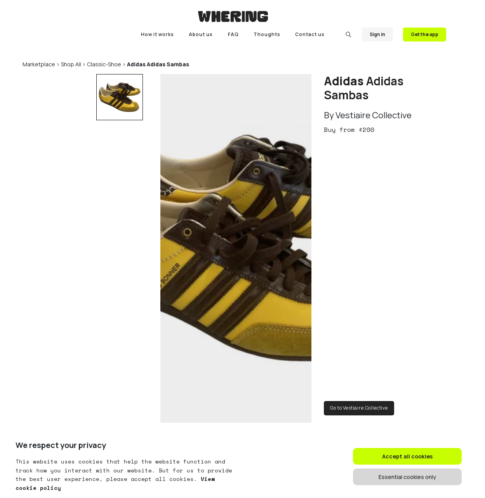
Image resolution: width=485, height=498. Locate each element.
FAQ (233, 34)
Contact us (310, 34)
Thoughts (267, 34)
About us (201, 34)
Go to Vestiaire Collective (359, 408)
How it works (157, 34)
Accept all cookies (407, 456)
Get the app (424, 34)
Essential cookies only (407, 477)
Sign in (377, 34)
